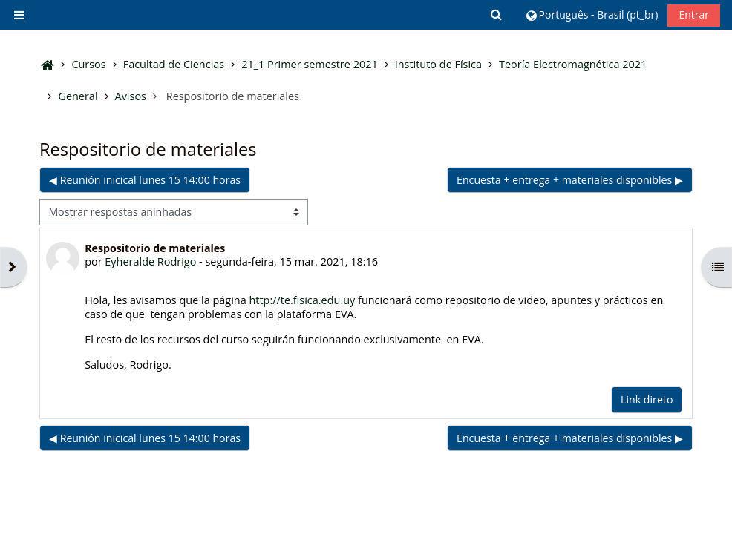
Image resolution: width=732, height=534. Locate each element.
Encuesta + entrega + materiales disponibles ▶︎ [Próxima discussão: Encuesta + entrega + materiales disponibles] (570, 180)
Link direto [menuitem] (647, 399)
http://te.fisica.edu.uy (302, 300)
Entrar (694, 14)
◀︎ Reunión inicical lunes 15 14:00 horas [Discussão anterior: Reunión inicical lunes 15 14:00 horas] (145, 180)
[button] (497, 15)
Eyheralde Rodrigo (150, 261)
